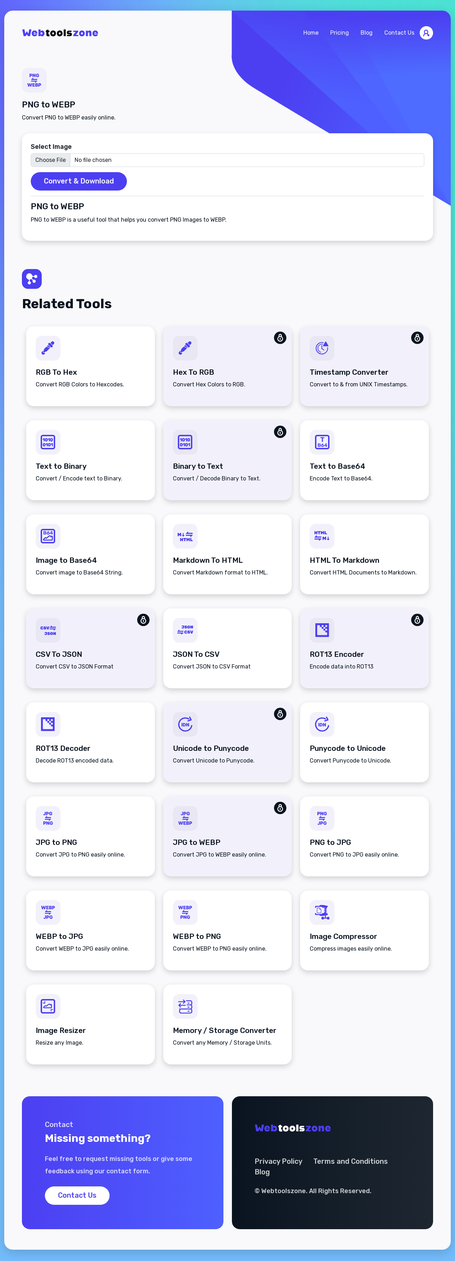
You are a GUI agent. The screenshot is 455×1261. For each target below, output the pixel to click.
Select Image (51, 147)
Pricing (339, 33)
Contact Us (399, 33)
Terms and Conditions (351, 1162)
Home (311, 33)
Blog (367, 33)
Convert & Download (79, 181)
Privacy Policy (279, 1162)
